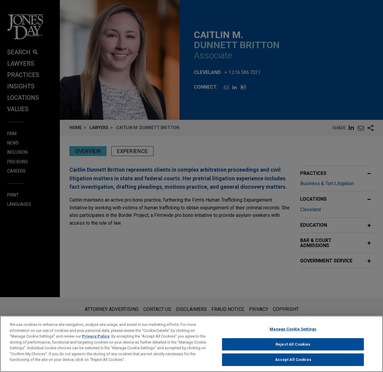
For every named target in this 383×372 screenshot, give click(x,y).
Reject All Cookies (293, 346)
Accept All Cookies (293, 362)
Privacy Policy (96, 338)
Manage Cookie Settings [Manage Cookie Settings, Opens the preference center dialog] (293, 331)
